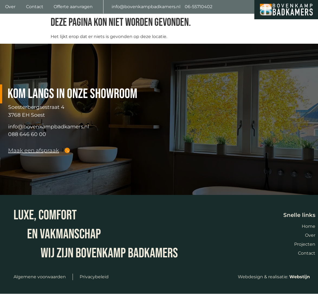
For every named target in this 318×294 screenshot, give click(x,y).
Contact (34, 6)
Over (10, 6)
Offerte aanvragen (73, 6)
